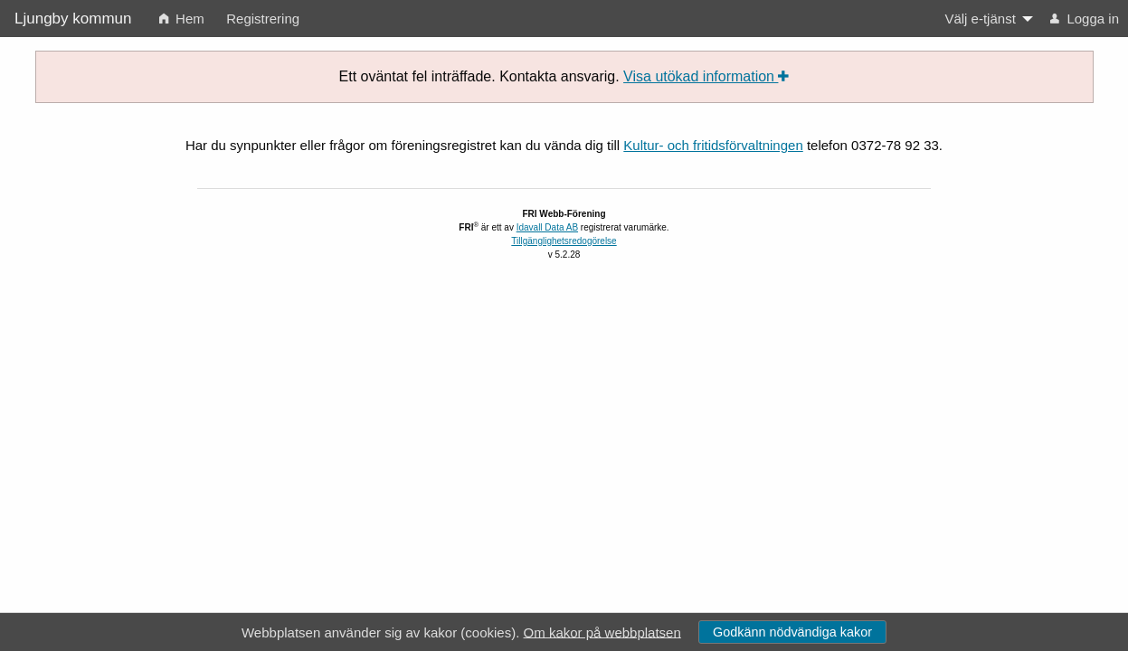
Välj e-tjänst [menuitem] (979, 18)
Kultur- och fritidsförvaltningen (712, 145)
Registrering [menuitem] (262, 18)
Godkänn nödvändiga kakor (792, 632)
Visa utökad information (706, 76)
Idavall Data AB (547, 227)
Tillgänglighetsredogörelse (563, 241)
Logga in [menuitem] (1084, 18)
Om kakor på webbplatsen (602, 631)
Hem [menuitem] (181, 18)
